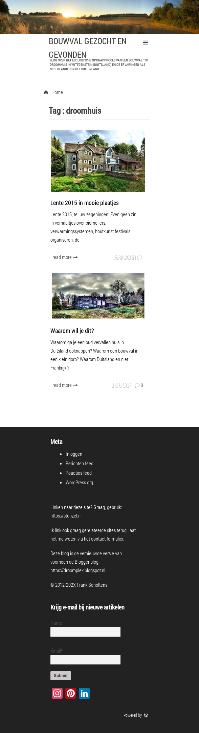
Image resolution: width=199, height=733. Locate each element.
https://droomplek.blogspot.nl (77, 570)
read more (65, 256)
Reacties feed (79, 472)
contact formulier (107, 538)
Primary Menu (145, 42)
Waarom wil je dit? (72, 330)
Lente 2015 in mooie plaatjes (84, 203)
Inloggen (74, 453)
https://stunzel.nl (66, 515)
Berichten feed (79, 463)
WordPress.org (79, 482)
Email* (82, 655)
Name (82, 628)
